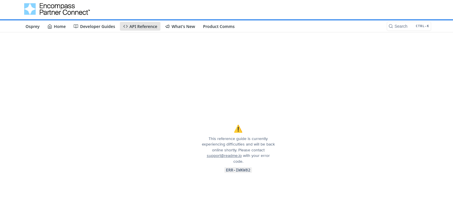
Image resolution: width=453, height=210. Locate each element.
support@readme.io (224, 155)
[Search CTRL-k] (409, 26)
